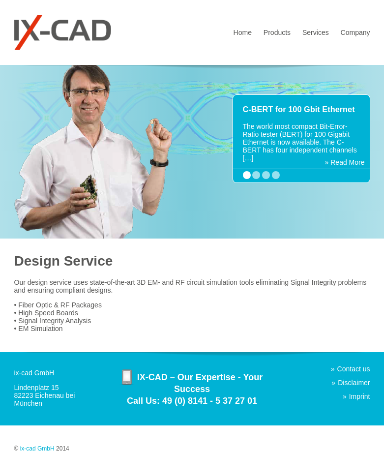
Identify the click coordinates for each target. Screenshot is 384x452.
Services (315, 32)
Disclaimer (354, 383)
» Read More (345, 162)
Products (277, 32)
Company (355, 32)
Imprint (359, 396)
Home (243, 32)
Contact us (353, 369)
